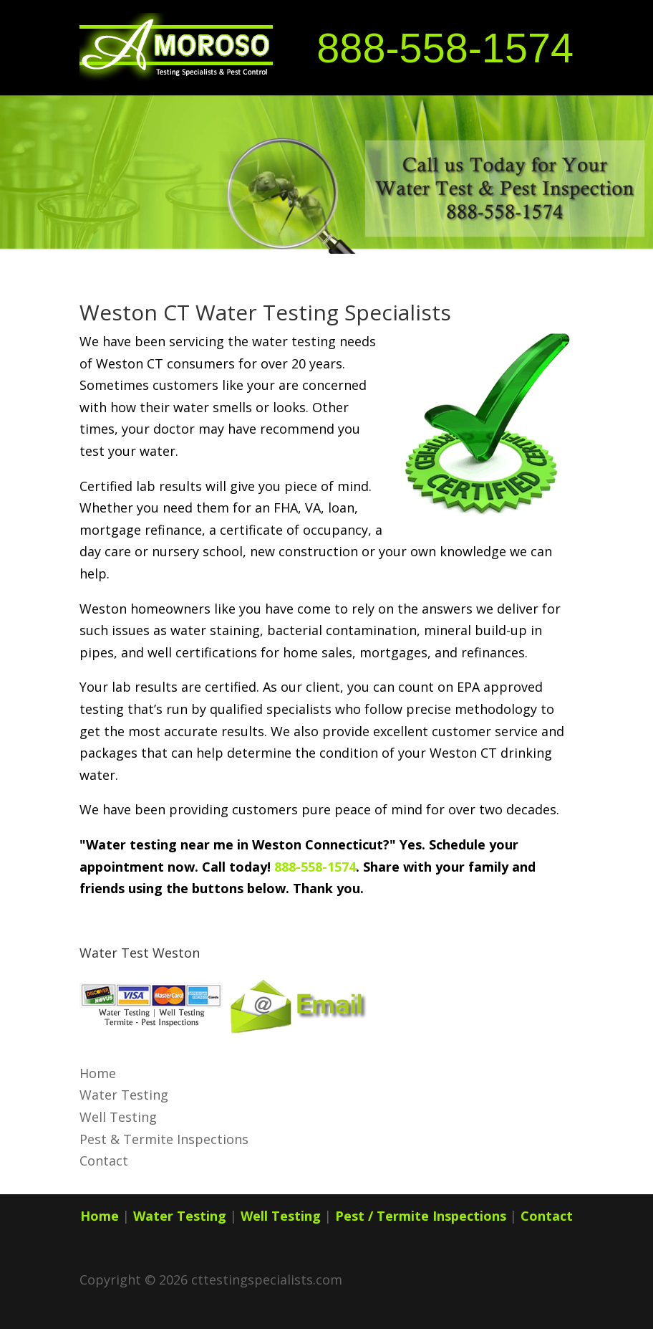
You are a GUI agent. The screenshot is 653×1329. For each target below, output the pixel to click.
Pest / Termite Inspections (420, 1215)
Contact (103, 1160)
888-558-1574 (445, 48)
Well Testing (118, 1116)
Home (97, 1073)
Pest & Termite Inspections (163, 1139)
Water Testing (123, 1094)
